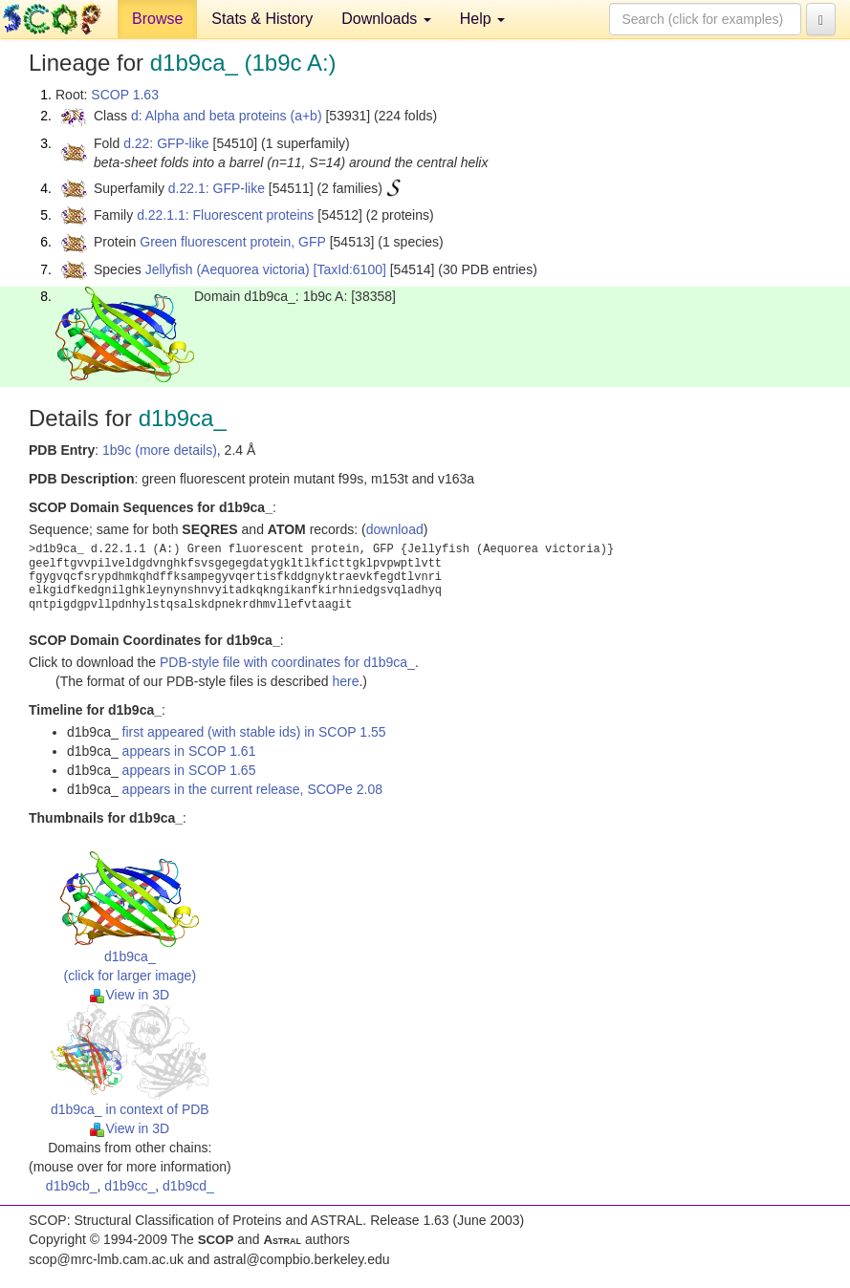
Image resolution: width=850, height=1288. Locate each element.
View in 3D (129, 994)
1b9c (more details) (159, 450)
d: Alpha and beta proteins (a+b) (226, 115)
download (395, 529)
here (345, 681)
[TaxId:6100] (350, 269)
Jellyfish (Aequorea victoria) (227, 269)
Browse (157, 19)
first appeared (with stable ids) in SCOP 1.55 (254, 732)
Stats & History (262, 19)
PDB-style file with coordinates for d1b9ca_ (287, 662)
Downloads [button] (386, 19)
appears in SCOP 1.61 (189, 751)
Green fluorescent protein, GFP (233, 241)
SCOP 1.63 (125, 94)
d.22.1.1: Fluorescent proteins (225, 215)
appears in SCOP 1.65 (189, 770)
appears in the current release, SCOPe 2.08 (252, 789)
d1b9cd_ (188, 1185)
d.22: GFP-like (165, 143)
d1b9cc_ (129, 1185)
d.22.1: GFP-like (216, 188)
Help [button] (482, 19)
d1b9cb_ (72, 1185)
